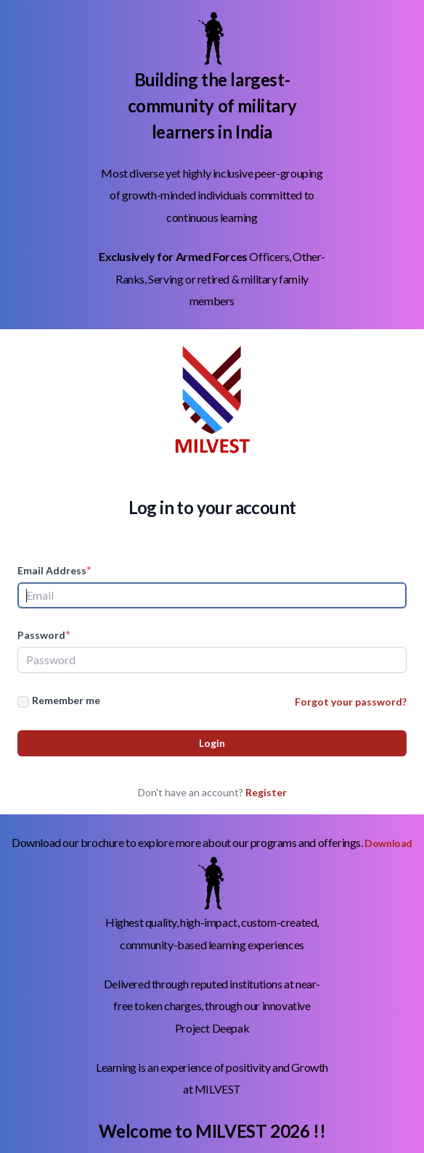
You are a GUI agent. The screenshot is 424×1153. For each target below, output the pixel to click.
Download (388, 843)
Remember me (66, 700)
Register (266, 792)
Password (43, 634)
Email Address (54, 569)
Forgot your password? (351, 701)
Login (212, 743)
